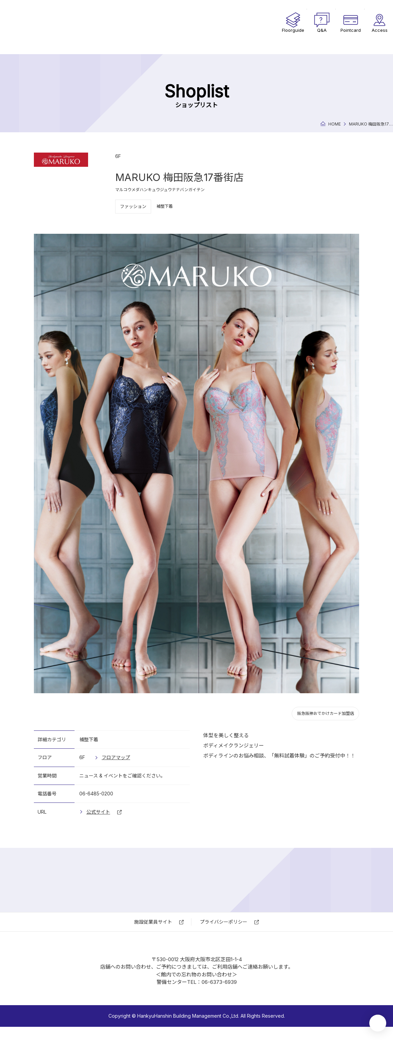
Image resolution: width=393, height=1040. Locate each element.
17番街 (68, 27)
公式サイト (98, 812)
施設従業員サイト (153, 922)
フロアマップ (116, 757)
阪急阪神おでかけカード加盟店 (325, 713)
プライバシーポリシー (223, 922)
